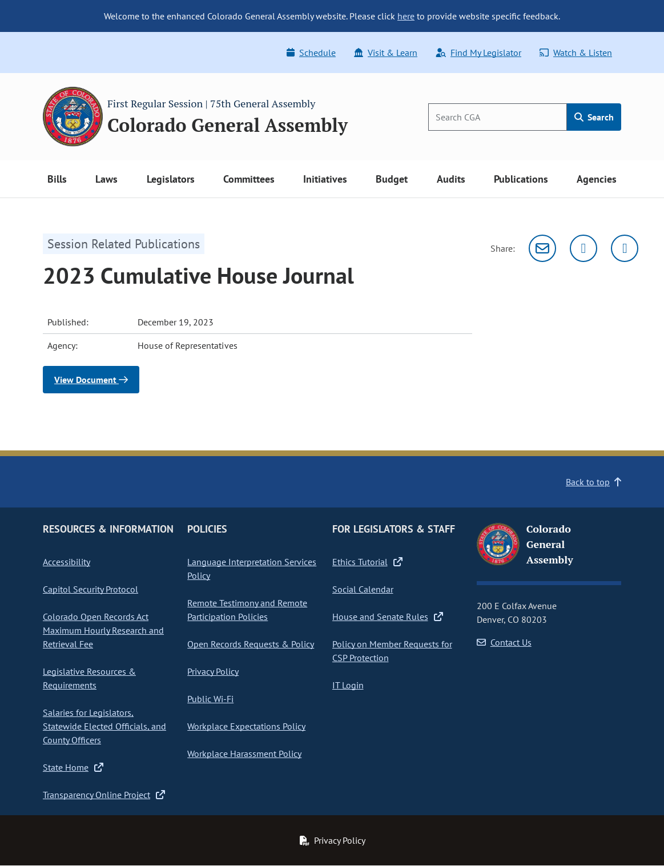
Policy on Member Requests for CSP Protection (392, 650)
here (406, 16)
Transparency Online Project (104, 794)
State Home (73, 767)
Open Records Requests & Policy (250, 644)
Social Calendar (362, 589)
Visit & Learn (385, 52)
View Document (91, 379)
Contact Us (504, 642)
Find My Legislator (478, 52)
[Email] (542, 248)
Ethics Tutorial (367, 561)
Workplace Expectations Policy (246, 726)
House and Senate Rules (387, 616)
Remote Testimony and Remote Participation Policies (247, 609)
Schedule (311, 52)
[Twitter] (583, 248)
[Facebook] (624, 248)
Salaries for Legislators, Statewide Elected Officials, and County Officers (104, 726)
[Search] (497, 117)
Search (594, 117)
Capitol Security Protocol (90, 589)
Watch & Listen (576, 52)
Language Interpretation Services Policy (251, 568)
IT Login (348, 685)
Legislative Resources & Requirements (89, 678)
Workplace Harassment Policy (244, 753)
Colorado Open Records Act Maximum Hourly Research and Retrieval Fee (103, 630)
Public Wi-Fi (210, 698)
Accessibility (66, 561)
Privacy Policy (213, 671)
